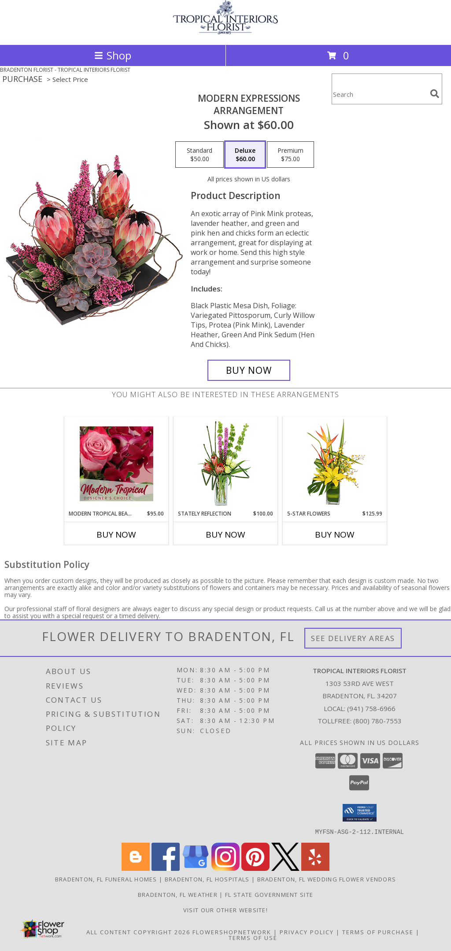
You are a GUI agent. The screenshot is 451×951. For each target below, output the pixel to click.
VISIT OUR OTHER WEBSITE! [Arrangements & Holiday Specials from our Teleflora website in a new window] (225, 910)
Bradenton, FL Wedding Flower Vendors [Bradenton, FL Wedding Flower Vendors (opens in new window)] (326, 879)
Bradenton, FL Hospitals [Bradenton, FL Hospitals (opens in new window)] (207, 879)
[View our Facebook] (166, 868)
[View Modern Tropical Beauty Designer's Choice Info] (116, 464)
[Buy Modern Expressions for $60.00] (248, 370)
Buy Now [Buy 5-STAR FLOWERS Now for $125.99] (335, 534)
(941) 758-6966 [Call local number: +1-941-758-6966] (371, 708)
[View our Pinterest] (255, 868)
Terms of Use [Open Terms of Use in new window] (253, 937)
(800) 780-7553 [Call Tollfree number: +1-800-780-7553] (377, 720)
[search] (435, 94)
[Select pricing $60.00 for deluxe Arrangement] (245, 154)
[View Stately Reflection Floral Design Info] (225, 463)
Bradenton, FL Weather (178, 894)
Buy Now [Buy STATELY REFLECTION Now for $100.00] (225, 534)
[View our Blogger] (136, 868)
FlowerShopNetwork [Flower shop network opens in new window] (231, 932)
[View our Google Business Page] (195, 868)
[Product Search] (379, 94)
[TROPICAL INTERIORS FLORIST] (225, 32)
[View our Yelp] (315, 868)
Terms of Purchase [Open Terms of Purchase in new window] (378, 932)
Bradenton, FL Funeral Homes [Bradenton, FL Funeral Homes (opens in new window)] (106, 879)
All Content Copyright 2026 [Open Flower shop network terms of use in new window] (138, 932)
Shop (112, 55)
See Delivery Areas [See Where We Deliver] (353, 638)
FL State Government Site (269, 894)
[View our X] (285, 868)
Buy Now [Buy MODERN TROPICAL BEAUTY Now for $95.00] (116, 534)
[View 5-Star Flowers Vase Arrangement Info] (335, 463)
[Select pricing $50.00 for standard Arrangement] (199, 154)
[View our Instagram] (225, 868)
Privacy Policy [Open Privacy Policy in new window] (307, 932)
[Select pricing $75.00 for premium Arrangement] (290, 154)
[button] (360, 813)
